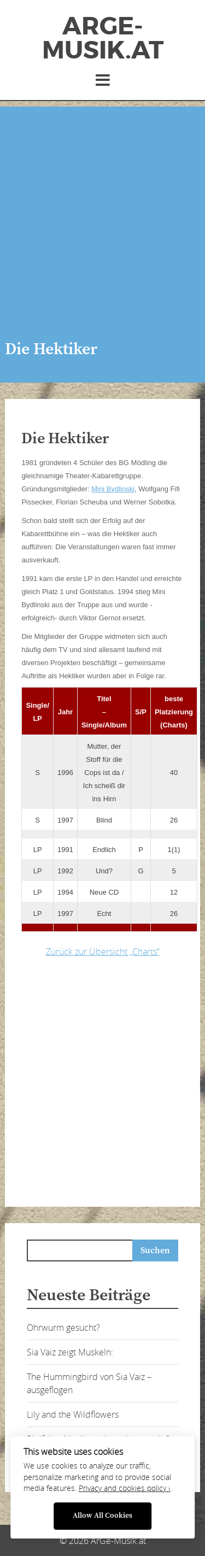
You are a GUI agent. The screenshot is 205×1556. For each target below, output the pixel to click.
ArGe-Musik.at (102, 38)
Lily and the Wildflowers (73, 1414)
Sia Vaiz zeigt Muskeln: (70, 1352)
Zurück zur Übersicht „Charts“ (103, 952)
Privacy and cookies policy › (125, 1488)
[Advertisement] (102, 209)
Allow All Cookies (102, 1515)
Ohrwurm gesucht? (63, 1328)
